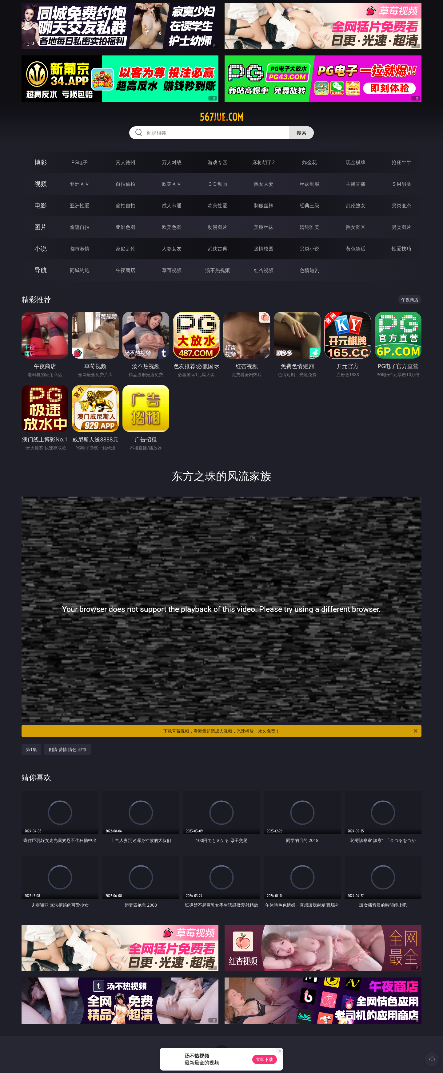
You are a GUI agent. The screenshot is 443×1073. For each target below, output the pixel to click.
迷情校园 (263, 248)
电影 (40, 205)
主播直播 (355, 184)
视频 (40, 184)
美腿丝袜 (263, 227)
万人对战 (172, 162)
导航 (40, 270)
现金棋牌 (355, 162)
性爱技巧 (401, 248)
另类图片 (401, 227)
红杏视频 (263, 270)
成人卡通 (172, 205)
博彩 (40, 162)
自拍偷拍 (125, 184)
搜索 (301, 132)
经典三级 (309, 205)
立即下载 (264, 1059)
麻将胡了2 (263, 162)
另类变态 (401, 205)
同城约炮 (80, 270)
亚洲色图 (125, 227)
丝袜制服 (309, 184)
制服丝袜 (263, 205)
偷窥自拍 (80, 227)
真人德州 (125, 162)
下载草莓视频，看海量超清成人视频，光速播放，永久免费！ (290, 731)
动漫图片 (217, 227)
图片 (40, 227)
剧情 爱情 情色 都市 (67, 749)
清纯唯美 (309, 227)
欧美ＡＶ (172, 184)
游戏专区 (217, 162)
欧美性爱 (217, 205)
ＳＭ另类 (401, 184)
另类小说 (309, 248)
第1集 (31, 749)
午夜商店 (125, 270)
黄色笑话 (355, 248)
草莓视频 (172, 270)
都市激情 (80, 248)
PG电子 (79, 162)
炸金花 (309, 162)
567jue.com (221, 117)
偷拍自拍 (125, 205)
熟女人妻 (263, 184)
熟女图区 (355, 227)
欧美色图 (172, 227)
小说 (40, 248)
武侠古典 (217, 248)
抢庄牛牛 (401, 162)
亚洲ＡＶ (80, 184)
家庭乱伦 (125, 248)
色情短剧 (309, 270)
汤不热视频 (217, 270)
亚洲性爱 (80, 205)
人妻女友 (172, 248)
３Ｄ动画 (217, 184)
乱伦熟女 (355, 205)
